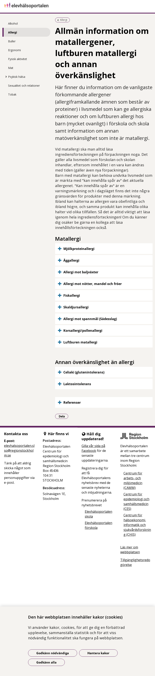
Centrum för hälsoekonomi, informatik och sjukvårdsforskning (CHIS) (137, 525)
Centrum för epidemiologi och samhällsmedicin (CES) (136, 501)
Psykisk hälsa (16, 77)
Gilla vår (88, 446)
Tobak (12, 94)
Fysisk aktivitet (17, 59)
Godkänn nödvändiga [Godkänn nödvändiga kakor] (52, 653)
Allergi (12, 32)
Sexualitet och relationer (24, 85)
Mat (10, 68)
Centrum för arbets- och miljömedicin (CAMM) (133, 480)
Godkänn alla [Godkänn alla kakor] (46, 662)
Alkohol (13, 23)
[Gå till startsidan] (77, 5)
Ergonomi (14, 50)
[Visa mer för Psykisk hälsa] (5, 76)
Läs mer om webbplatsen (130, 549)
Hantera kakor (98, 653)
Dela (63, 416)
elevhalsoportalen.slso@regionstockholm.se (19, 450)
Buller (12, 41)
